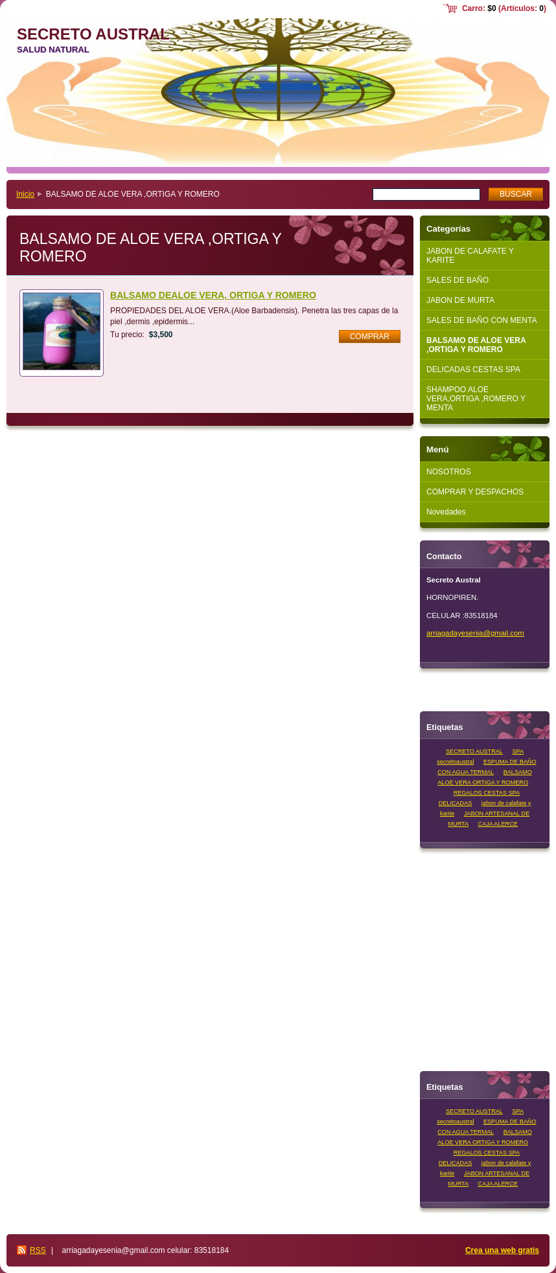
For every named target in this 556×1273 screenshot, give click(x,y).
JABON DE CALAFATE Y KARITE (470, 256)
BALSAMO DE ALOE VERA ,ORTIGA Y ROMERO (476, 345)
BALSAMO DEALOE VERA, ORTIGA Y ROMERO (213, 295)
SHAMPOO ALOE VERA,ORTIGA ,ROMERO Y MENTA (476, 398)
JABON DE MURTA (460, 300)
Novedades (446, 511)
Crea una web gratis (502, 1250)
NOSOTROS (448, 471)
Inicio (25, 194)
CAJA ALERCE (498, 824)
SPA (518, 751)
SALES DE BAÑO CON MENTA (481, 320)
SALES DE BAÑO (457, 280)
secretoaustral (455, 761)
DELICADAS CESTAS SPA (473, 369)
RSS (38, 1250)
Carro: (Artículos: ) (504, 8)
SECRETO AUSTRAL (474, 751)
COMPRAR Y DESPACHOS (475, 491)
